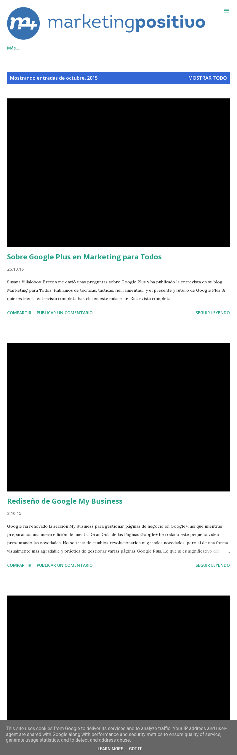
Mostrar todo (207, 78)
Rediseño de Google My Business (65, 501)
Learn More (110, 748)
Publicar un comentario (65, 312)
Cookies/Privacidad (105, 48)
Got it (135, 748)
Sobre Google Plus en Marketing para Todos (84, 256)
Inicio (145, 48)
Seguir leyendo (213, 312)
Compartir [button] (19, 312)
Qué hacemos (21, 48)
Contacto (60, 48)
